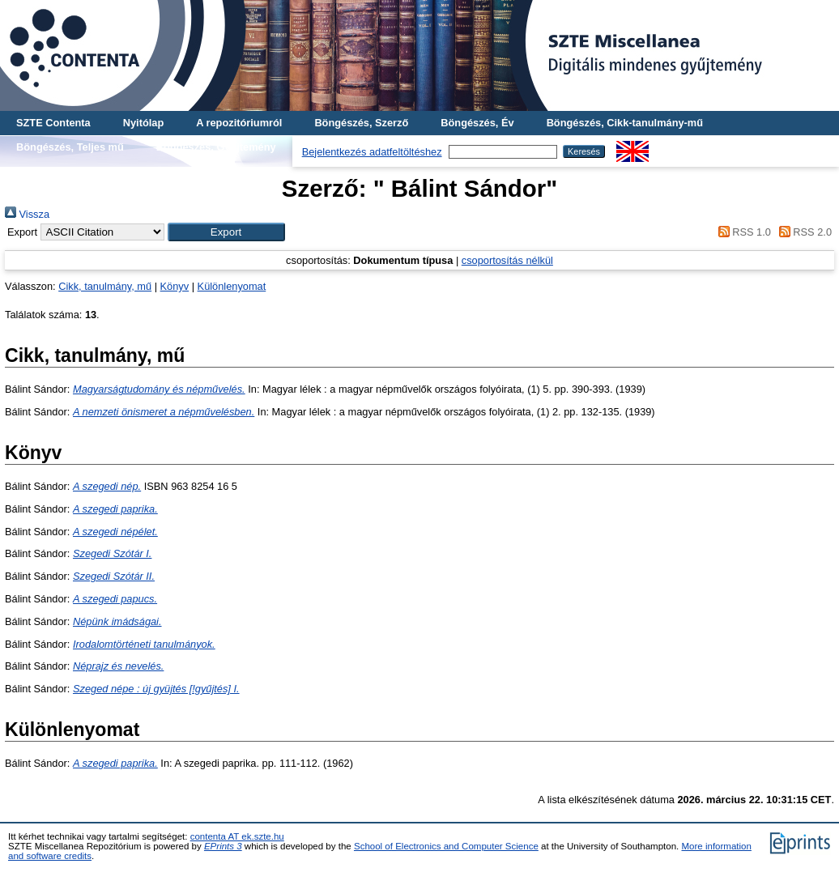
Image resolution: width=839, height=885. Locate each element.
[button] (226, 232)
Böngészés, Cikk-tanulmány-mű (625, 123)
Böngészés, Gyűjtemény (216, 147)
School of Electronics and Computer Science (446, 846)
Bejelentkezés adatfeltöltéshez (372, 152)
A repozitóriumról (239, 123)
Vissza (27, 214)
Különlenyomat (232, 286)
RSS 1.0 (742, 232)
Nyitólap (143, 123)
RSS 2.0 (802, 232)
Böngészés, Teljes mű (70, 147)
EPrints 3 (223, 846)
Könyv (175, 286)
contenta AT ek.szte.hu (237, 836)
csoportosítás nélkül (507, 260)
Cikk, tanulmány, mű (104, 286)
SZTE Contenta (53, 123)
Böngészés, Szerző (361, 123)
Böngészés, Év (477, 123)
